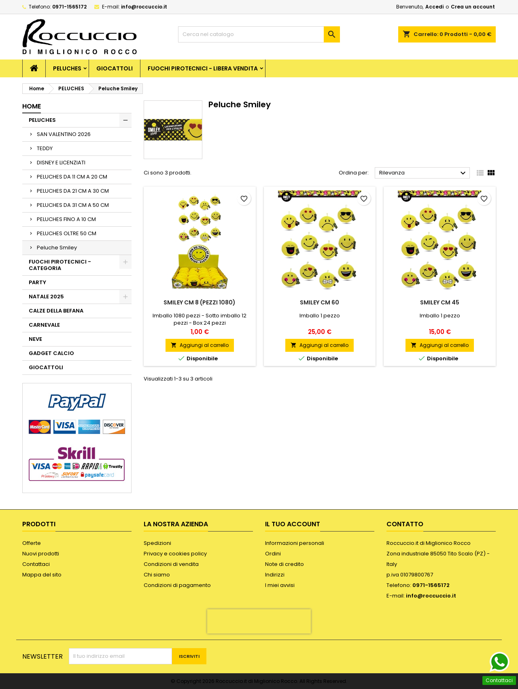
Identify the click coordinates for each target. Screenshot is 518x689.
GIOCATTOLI (114, 68)
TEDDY (45, 148)
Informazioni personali (294, 543)
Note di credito (284, 564)
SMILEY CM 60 (319, 302)
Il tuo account (292, 524)
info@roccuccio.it (144, 6)
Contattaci (36, 564)
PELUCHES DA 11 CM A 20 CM (72, 177)
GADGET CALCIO (51, 353)
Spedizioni (157, 543)
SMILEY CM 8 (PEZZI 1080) (199, 302)
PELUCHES (67, 68)
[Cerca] (259, 34)
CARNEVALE (44, 325)
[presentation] (259, 621)
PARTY (37, 282)
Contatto (404, 524)
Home (31, 106)
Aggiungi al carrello (200, 345)
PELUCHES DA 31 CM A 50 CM (73, 205)
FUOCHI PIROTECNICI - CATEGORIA (60, 265)
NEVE (35, 339)
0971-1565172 (69, 6)
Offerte (31, 543)
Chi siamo (157, 574)
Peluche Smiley (57, 247)
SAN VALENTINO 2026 (64, 134)
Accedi (434, 6)
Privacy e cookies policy (175, 553)
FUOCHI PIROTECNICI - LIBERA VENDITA (203, 68)
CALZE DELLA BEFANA (56, 311)
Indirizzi (274, 574)
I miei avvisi (280, 585)
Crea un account (473, 6)
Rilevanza (423, 173)
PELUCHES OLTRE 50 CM (66, 233)
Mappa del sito (42, 574)
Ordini (273, 553)
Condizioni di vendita (171, 564)
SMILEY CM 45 (439, 302)
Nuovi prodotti (40, 553)
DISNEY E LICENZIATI (61, 162)
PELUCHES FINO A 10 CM (66, 219)
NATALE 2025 (46, 296)
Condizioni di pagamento (177, 585)
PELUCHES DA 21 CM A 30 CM (73, 191)
